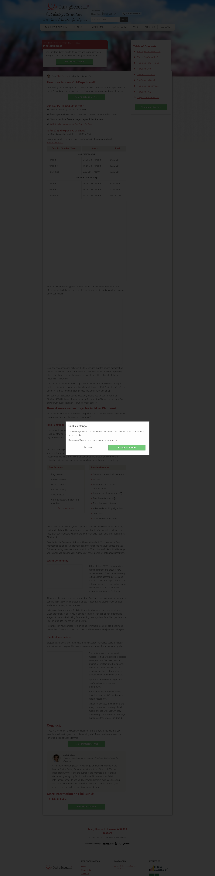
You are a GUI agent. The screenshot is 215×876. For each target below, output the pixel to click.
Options (88, 447)
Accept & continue (127, 447)
